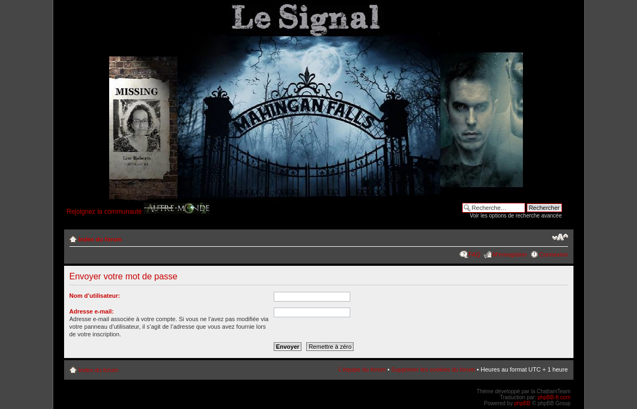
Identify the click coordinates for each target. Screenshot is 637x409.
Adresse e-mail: (92, 311)
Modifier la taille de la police (560, 237)
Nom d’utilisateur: (95, 295)
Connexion (553, 254)
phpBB (522, 403)
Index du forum (100, 239)
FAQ (475, 254)
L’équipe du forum (362, 369)
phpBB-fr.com (554, 397)
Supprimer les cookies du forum (433, 369)
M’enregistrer (510, 254)
